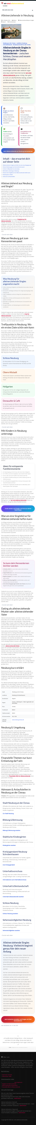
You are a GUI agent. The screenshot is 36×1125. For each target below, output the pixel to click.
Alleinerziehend (23, 20)
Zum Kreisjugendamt (9, 865)
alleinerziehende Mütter (13, 646)
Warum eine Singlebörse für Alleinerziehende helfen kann (16, 172)
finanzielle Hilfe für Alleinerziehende (19, 776)
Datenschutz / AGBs (6, 1076)
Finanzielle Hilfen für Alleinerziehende (11, 1087)
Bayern (28, 20)
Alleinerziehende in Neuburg (17, 15)
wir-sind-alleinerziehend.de (18, 500)
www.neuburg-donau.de (18, 719)
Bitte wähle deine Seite (7, 10)
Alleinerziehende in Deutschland (9, 1085)
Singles (32, 20)
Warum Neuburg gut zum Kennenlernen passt (13, 167)
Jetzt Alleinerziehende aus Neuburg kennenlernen (18, 151)
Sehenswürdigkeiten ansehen (11, 930)
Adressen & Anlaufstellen (9, 176)
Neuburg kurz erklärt (8, 174)
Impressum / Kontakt (7, 1074)
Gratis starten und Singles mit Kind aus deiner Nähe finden (18, 509)
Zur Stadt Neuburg (8, 813)
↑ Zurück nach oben (7, 234)
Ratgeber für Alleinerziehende (9, 1084)
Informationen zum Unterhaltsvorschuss (14, 880)
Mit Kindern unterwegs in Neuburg (11, 171)
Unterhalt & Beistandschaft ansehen (13, 897)
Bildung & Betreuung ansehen (11, 830)
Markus (14, 20)
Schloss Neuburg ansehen (10, 913)
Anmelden (5, 6)
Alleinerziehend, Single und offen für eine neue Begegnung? (17, 165)
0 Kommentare (12, 22)
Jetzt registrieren (18, 1082)
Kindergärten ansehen (9, 845)
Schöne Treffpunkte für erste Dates (11, 169)
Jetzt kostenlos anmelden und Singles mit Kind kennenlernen (18, 1020)
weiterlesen (17, 1098)
